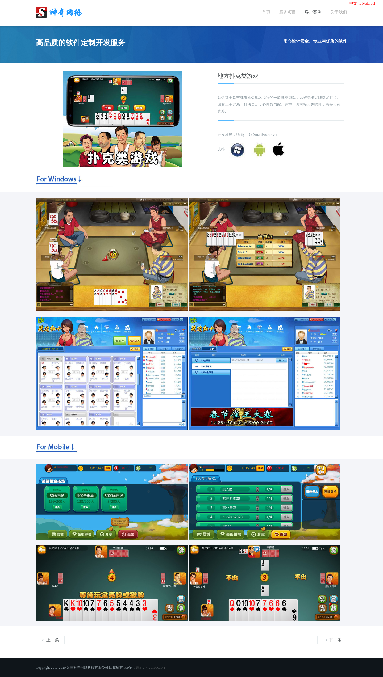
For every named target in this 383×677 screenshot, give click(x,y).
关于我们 (338, 12)
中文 (353, 3)
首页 (266, 12)
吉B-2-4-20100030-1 (150, 668)
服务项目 (287, 12)
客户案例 (313, 12)
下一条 (333, 640)
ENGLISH (367, 3)
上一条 (50, 640)
